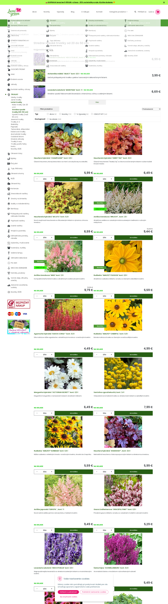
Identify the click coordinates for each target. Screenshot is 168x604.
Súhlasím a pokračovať (68, 592)
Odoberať (116, 601)
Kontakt (48, 581)
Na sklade (55, 119)
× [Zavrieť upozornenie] (164, 2)
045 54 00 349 (16, 573)
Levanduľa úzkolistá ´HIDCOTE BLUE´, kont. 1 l (66, 57)
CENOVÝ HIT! (100, 114)
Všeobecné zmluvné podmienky (79, 572)
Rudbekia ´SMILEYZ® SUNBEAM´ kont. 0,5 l (96, 353)
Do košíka (64, 182)
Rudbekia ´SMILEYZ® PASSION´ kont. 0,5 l (138, 225)
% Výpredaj (82, 114)
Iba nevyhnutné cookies (68, 597)
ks (46, 181)
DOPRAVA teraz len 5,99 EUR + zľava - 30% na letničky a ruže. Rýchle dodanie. (80, 2)
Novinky (47, 12)
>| (157, 527)
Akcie (34, 12)
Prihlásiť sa (142, 12)
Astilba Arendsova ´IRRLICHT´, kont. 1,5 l (53, 225)
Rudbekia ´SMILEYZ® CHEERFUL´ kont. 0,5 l (96, 289)
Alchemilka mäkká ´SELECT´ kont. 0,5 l (63, 74)
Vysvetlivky (75, 566)
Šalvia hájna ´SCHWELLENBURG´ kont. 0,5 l (54, 482)
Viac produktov (97, 518)
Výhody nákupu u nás (79, 562)
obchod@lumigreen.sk (19, 576)
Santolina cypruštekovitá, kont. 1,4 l (52, 353)
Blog (46, 576)
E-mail (111, 569)
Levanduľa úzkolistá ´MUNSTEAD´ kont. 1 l (65, 90)
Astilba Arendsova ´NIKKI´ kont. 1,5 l (94, 225)
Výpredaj (60, 12)
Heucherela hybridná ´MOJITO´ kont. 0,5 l (138, 161)
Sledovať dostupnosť (97, 503)
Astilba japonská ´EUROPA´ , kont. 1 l (52, 418)
